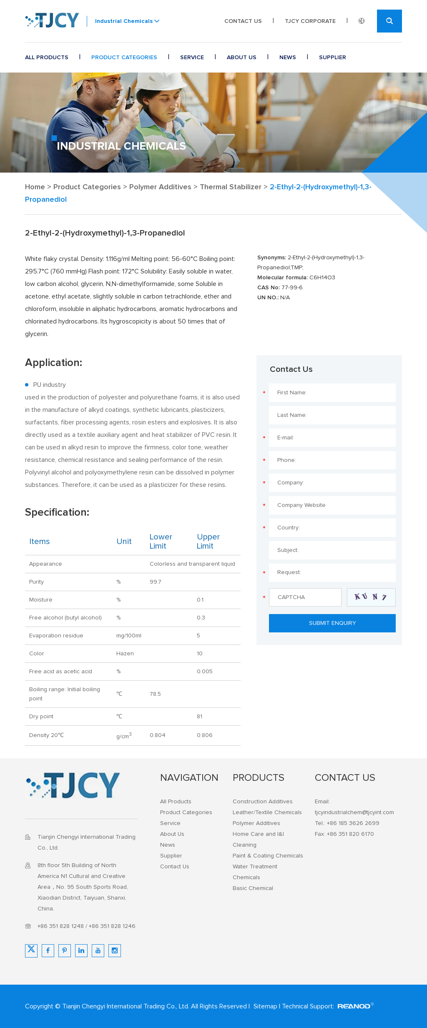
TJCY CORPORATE (310, 21)
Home (35, 187)
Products (258, 778)
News (287, 57)
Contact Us (243, 21)
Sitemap (265, 1006)
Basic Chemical (253, 888)
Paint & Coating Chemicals (268, 856)
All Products (46, 57)
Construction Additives (263, 802)
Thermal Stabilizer (230, 187)
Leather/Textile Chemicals (267, 812)
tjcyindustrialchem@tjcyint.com (354, 812)
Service (192, 57)
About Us (241, 57)
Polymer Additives (160, 187)
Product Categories (124, 57)
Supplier (332, 57)
